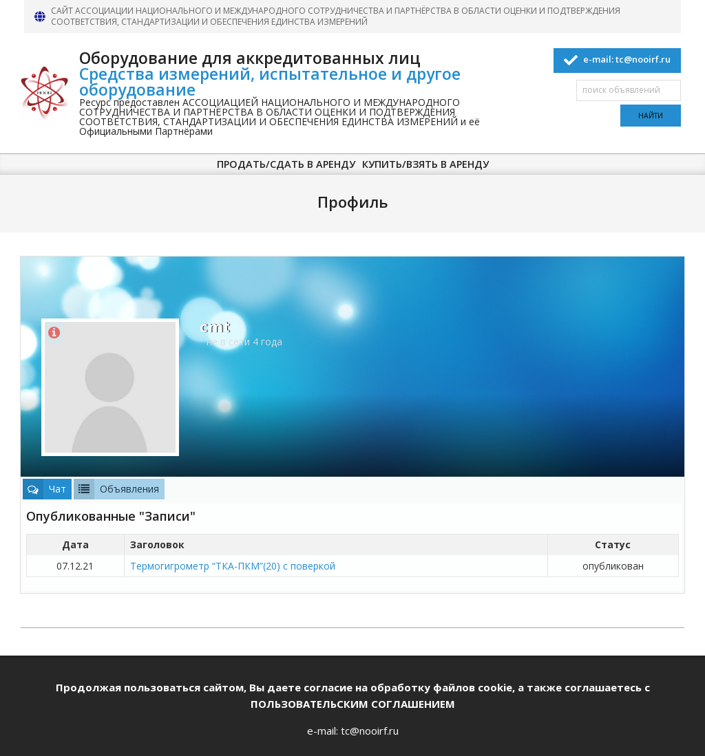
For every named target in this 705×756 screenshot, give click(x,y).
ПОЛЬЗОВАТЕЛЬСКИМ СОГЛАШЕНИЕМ (353, 704)
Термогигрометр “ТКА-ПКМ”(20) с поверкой (232, 565)
